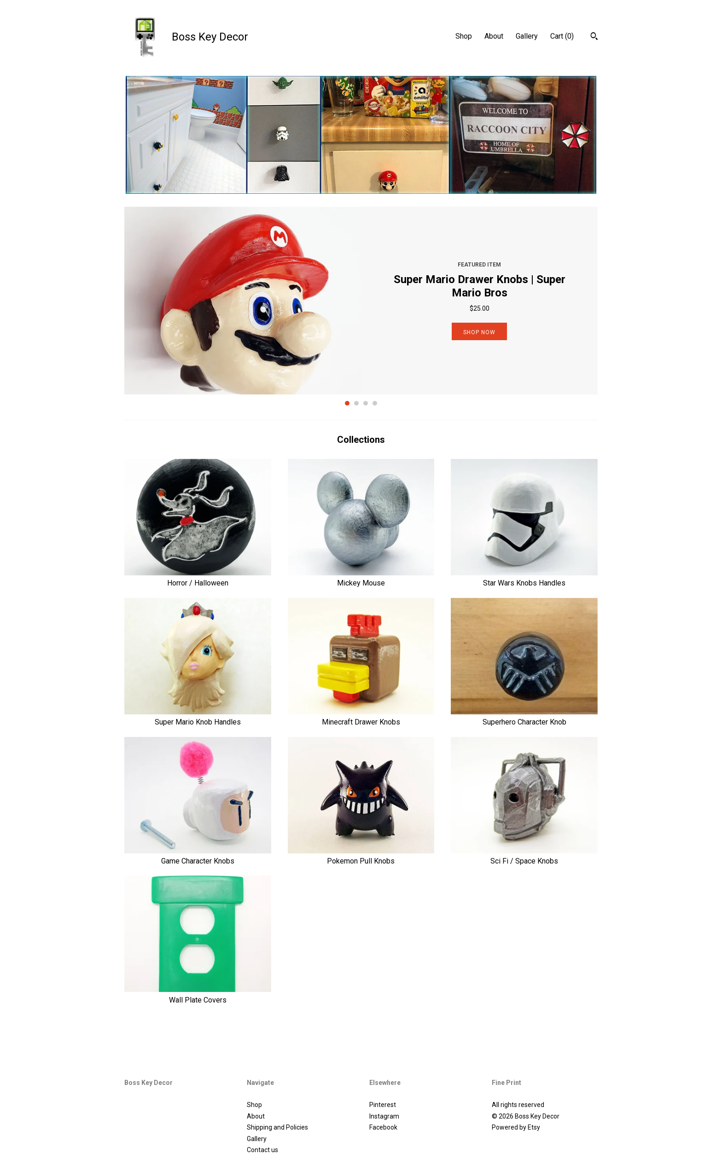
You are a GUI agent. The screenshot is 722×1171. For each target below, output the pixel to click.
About (493, 36)
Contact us (262, 1150)
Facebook (383, 1127)
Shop (463, 36)
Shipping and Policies (277, 1127)
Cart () (562, 36)
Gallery (527, 36)
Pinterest (382, 1104)
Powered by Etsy (516, 1127)
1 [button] (347, 403)
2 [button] (356, 403)
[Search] (594, 37)
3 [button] (365, 403)
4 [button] (375, 403)
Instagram (384, 1116)
